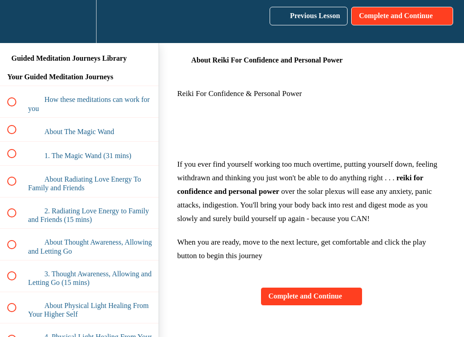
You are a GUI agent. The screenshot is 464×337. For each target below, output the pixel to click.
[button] (17, 21)
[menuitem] (79, 21)
